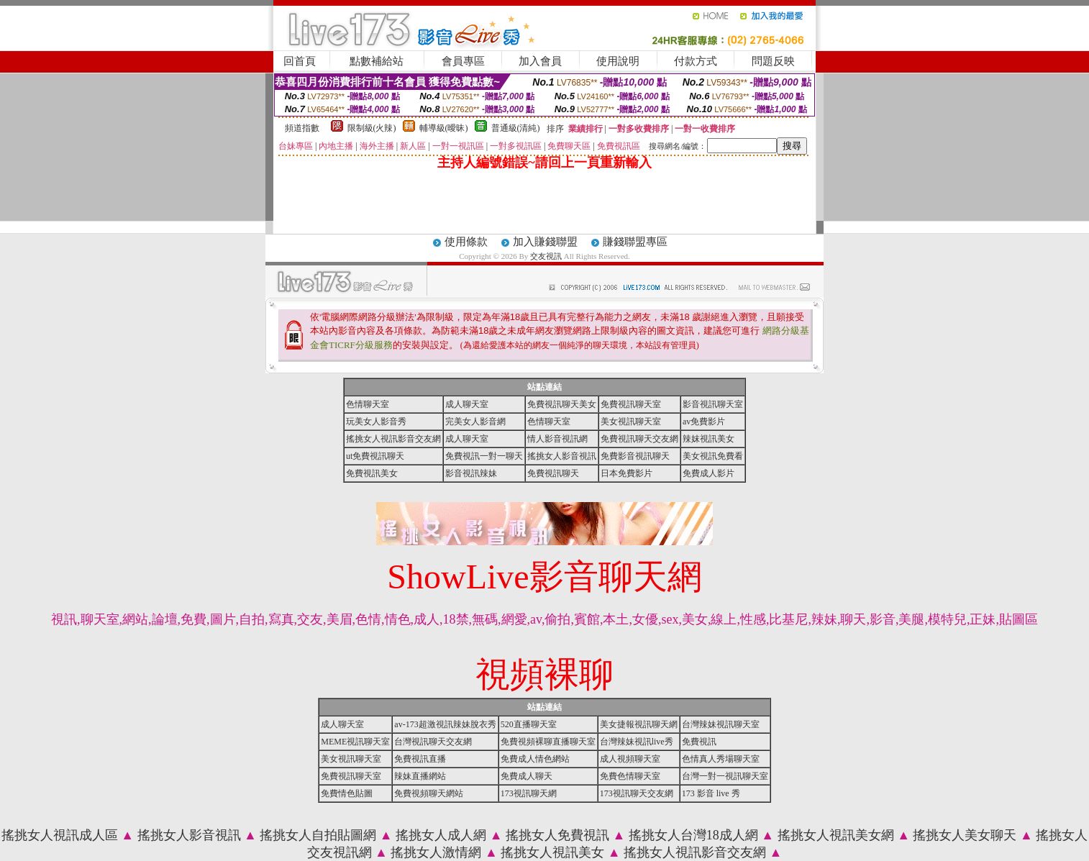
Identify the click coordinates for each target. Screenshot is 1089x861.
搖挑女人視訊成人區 (59, 835)
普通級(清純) (515, 128)
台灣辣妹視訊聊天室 (721, 724)
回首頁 (299, 61)
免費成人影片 (708, 473)
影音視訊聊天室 (713, 404)
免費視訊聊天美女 (561, 404)
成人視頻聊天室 (630, 759)
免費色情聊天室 (630, 776)
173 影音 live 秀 (711, 793)
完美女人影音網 (475, 421)
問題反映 (773, 61)
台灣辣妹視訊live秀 (636, 742)
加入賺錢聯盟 (545, 241)
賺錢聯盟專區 (635, 241)
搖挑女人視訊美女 (552, 852)
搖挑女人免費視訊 (557, 835)
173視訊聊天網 (529, 793)
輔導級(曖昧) (443, 128)
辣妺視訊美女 (708, 439)
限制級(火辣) (371, 128)
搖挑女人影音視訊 (561, 456)
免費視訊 (699, 742)
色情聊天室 (367, 404)
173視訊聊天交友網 (636, 793)
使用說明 (617, 61)
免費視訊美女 (372, 473)
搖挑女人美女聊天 (964, 835)
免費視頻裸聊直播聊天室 (548, 742)
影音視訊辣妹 (471, 473)
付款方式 (695, 61)
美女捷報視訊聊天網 (639, 724)
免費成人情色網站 (535, 759)
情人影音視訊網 (557, 439)
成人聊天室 (466, 404)
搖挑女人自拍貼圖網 (318, 835)
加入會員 (540, 61)
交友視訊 (546, 256)
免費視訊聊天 (553, 473)
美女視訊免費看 (713, 456)
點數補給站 (377, 61)
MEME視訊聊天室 (355, 742)
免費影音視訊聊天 (635, 456)
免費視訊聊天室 (631, 404)
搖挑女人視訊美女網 (836, 835)
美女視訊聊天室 (631, 421)
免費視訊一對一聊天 (484, 456)
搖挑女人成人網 (441, 835)
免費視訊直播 (420, 759)
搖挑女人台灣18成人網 (693, 835)
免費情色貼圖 (347, 793)
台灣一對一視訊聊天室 (725, 776)
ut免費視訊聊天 (375, 456)
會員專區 (463, 61)
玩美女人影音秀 (376, 421)
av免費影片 (704, 421)
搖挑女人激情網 (436, 852)
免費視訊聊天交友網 (639, 439)
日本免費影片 (626, 473)
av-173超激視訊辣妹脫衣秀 (445, 724)
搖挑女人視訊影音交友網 (393, 439)
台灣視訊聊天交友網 (433, 742)
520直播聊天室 (529, 724)
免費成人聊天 (526, 776)
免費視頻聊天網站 (428, 793)
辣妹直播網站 (420, 776)
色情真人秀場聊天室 (721, 759)
